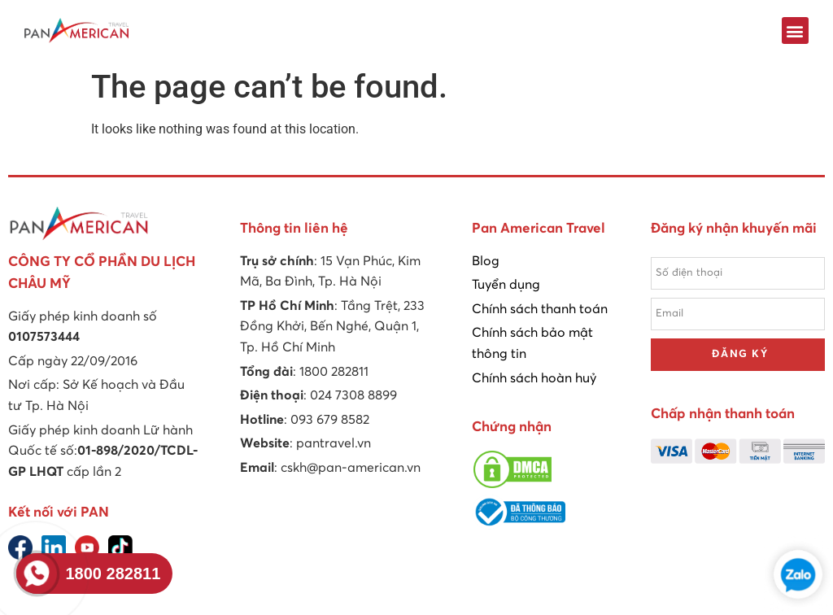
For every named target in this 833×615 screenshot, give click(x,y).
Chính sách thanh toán (540, 309)
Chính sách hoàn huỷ (534, 378)
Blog (485, 261)
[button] (795, 30)
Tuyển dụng (506, 284)
